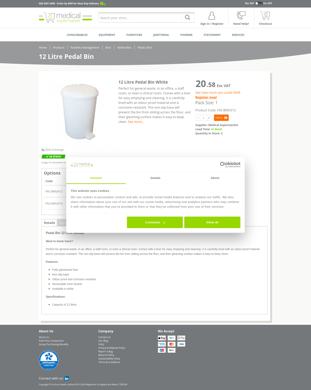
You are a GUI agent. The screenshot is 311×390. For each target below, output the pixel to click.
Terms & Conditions (109, 362)
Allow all (212, 222)
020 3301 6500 (47, 3)
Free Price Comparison (51, 340)
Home (43, 47)
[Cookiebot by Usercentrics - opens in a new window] (223, 165)
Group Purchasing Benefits (53, 344)
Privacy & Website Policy (111, 348)
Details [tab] (155, 178)
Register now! (206, 97)
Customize (155, 222)
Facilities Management (85, 47)
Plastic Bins (145, 47)
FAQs (101, 344)
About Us (44, 337)
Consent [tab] (96, 178)
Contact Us (104, 337)
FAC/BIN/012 (54, 191)
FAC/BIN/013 (54, 203)
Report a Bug (105, 351)
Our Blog (103, 340)
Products (58, 47)
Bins (108, 47)
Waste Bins (124, 47)
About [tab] (215, 178)
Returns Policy (106, 355)
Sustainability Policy (109, 358)
